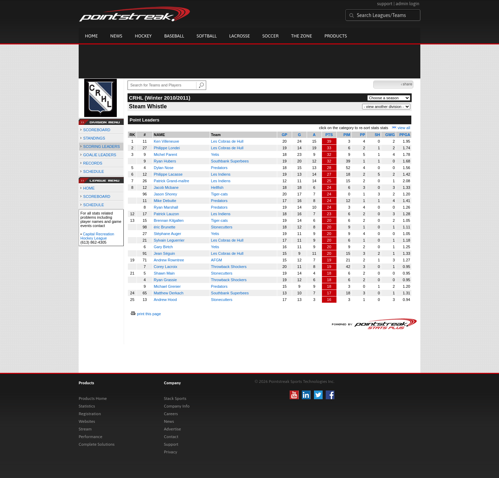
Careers (171, 413)
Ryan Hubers (165, 161)
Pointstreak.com (134, 14)
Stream (85, 429)
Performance (90, 436)
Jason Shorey (165, 194)
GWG (390, 135)
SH (377, 135)
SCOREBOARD (96, 130)
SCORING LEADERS (101, 146)
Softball (206, 36)
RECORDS (92, 163)
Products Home (93, 398)
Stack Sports (175, 398)
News (116, 36)
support (384, 3)
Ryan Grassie (165, 280)
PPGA (404, 135)
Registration (90, 413)
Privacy (170, 452)
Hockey (143, 36)
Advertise (172, 429)
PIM (346, 135)
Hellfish (217, 187)
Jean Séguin (164, 253)
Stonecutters (222, 227)
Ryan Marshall (166, 207)
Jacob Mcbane (166, 187)
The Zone (301, 36)
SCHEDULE (93, 171)
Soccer (270, 36)
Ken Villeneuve (166, 141)
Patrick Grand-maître (171, 181)
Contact (171, 436)
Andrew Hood (165, 299)
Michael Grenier (167, 286)
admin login (407, 3)
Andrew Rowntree (169, 260)
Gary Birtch (163, 247)
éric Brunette (164, 227)
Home (91, 36)
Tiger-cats (219, 194)
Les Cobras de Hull (227, 141)
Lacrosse (239, 36)
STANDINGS (94, 138)
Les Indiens (220, 174)
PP (362, 135)
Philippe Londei (167, 148)
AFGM (216, 260)
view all (404, 128)
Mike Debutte (165, 201)
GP (284, 135)
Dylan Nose (164, 168)
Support (171, 444)
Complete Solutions (96, 444)
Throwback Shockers (229, 267)
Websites (87, 421)
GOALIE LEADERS (99, 155)
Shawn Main (164, 273)
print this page (149, 314)
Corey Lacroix (165, 267)
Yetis (215, 154)
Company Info (177, 406)
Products (335, 36)
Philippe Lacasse (168, 174)
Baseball (174, 36)
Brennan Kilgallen (169, 220)
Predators (219, 168)
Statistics (87, 406)
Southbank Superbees (230, 161)
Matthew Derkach (169, 293)
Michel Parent (165, 154)
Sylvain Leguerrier (169, 240)
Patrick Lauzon (166, 214)
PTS (329, 135)
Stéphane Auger (167, 234)
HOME (89, 188)
